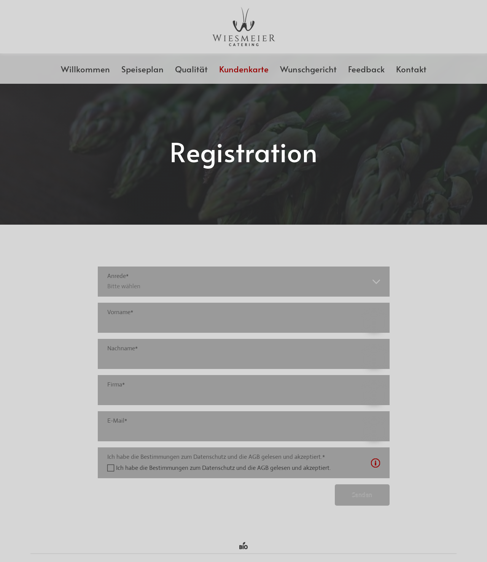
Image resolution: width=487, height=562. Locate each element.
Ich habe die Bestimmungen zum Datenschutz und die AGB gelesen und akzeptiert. (223, 468)
